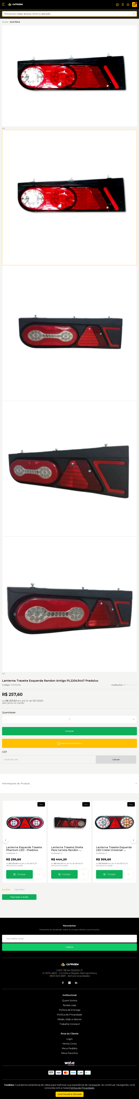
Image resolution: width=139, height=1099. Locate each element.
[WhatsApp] (117, 4)
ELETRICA (15, 22)
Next (3, 673)
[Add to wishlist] (69, 743)
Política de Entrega (69, 1010)
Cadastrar (69, 947)
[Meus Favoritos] (128, 4)
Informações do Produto (16, 783)
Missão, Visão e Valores (69, 1019)
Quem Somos (69, 1000)
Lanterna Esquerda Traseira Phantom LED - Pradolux (24, 849)
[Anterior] (5, 841)
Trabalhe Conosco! (69, 1024)
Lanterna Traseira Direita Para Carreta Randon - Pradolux (67, 849)
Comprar (69, 731)
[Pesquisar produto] (134, 14)
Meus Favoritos (69, 1053)
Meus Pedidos (69, 1048)
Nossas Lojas (69, 1005)
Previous (3, 128)
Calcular (116, 759)
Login (69, 1039)
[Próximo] (133, 841)
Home (5, 22)
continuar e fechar (69, 1094)
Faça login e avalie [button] (19, 897)
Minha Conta (70, 1043)
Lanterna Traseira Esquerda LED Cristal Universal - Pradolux (114, 849)
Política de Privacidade (69, 1014)
